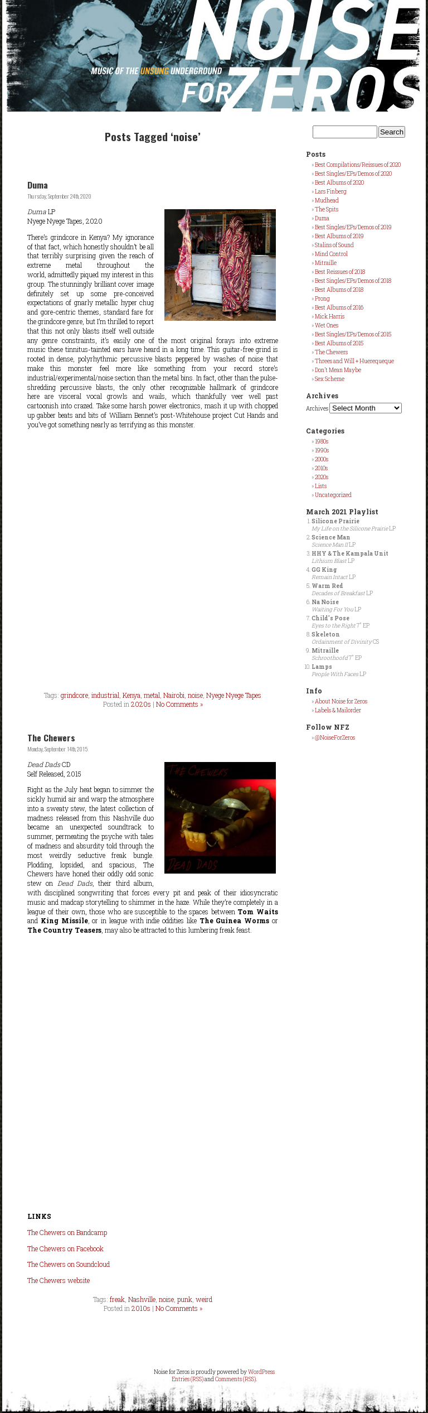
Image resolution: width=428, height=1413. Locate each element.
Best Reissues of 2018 (340, 272)
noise (195, 695)
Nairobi (173, 695)
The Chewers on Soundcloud (68, 1264)
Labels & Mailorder (338, 710)
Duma (37, 184)
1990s (322, 450)
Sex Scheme (329, 379)
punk (184, 1299)
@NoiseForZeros (335, 737)
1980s (321, 441)
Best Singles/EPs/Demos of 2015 (353, 334)
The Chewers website (58, 1280)
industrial (105, 695)
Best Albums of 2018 (339, 289)
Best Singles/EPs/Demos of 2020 (353, 173)
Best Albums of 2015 (339, 343)
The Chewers (51, 737)
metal (152, 695)
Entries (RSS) (187, 1379)
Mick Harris (329, 316)
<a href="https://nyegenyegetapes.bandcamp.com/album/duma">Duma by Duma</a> (152, 558)
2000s (321, 459)
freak (117, 1299)
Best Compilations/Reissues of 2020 (358, 164)
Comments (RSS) (235, 1379)
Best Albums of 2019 (339, 236)
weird (204, 1299)
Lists (321, 486)
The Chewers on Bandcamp (67, 1232)
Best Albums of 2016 (339, 307)
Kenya (131, 695)
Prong (322, 298)
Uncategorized (333, 495)
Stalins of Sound (334, 245)
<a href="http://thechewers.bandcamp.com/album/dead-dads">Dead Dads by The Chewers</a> (152, 1073)
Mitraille (326, 263)
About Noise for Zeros (341, 701)
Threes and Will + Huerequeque (354, 361)
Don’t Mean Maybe (338, 370)
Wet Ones (326, 325)
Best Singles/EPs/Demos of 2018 (353, 280)
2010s (141, 1308)
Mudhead (327, 200)
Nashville (141, 1299)
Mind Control (331, 254)
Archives (317, 408)
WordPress (261, 1372)
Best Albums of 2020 (339, 182)
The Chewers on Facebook (65, 1248)
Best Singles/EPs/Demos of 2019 (353, 227)
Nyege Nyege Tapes (233, 695)
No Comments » (179, 704)
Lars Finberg (331, 191)
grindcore (74, 695)
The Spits (326, 209)
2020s (141, 704)
